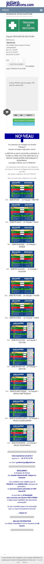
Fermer (25, 562)
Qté (7, 60)
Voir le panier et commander (25, 120)
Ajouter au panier (16, 64)
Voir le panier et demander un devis (25, 124)
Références (10, 40)
